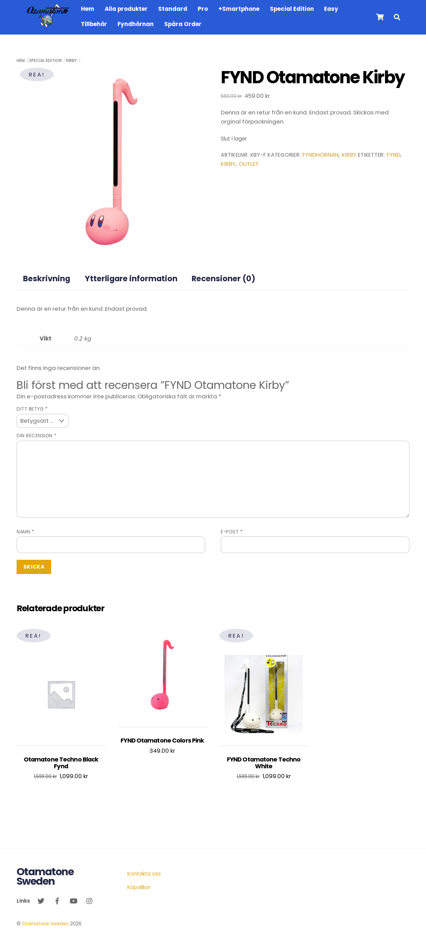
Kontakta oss (144, 873)
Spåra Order (182, 24)
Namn (25, 532)
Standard (172, 9)
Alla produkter (126, 9)
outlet (249, 164)
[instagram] (90, 900)
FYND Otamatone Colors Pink (162, 740)
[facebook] (57, 900)
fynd (393, 155)
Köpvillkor (138, 887)
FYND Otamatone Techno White (263, 763)
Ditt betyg (32, 409)
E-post (231, 532)
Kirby (71, 60)
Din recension (37, 436)
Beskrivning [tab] (46, 278)
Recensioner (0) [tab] (223, 278)
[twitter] (41, 900)
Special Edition (292, 9)
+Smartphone (238, 9)
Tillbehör (94, 24)
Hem (87, 9)
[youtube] (73, 900)
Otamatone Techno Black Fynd (61, 763)
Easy (331, 9)
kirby (228, 164)
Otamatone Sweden (45, 924)
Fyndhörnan (136, 24)
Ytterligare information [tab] (131, 278)
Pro (203, 9)
